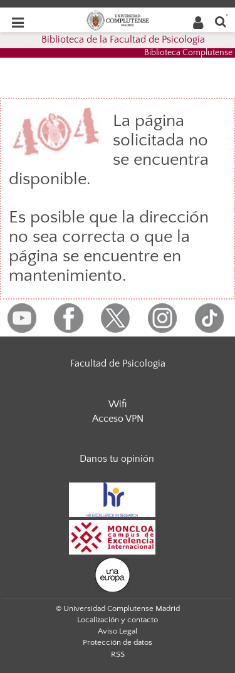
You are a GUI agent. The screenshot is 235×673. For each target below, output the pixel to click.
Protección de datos (117, 642)
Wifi (117, 404)
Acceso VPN (118, 418)
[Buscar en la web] (220, 21)
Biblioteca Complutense (188, 53)
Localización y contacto (117, 619)
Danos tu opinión (117, 458)
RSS (118, 654)
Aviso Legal (117, 631)
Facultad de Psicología (117, 363)
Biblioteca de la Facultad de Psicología (123, 39)
